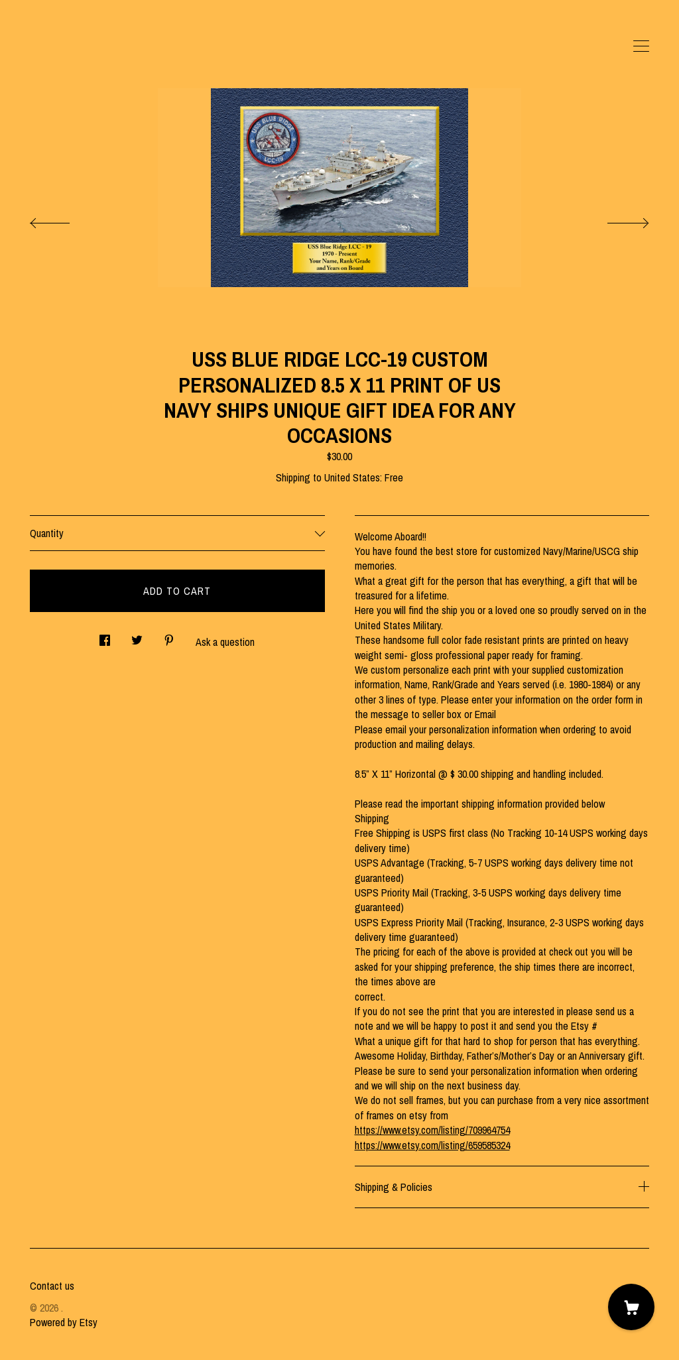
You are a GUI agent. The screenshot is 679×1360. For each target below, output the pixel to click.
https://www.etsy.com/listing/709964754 (432, 1130)
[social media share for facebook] (104, 636)
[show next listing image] (616, 219)
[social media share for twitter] (137, 636)
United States (352, 477)
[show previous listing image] (63, 219)
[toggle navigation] (641, 46)
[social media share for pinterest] (169, 636)
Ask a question (225, 642)
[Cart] (631, 1307)
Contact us (52, 1285)
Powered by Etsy (63, 1322)
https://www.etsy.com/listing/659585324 (432, 1145)
